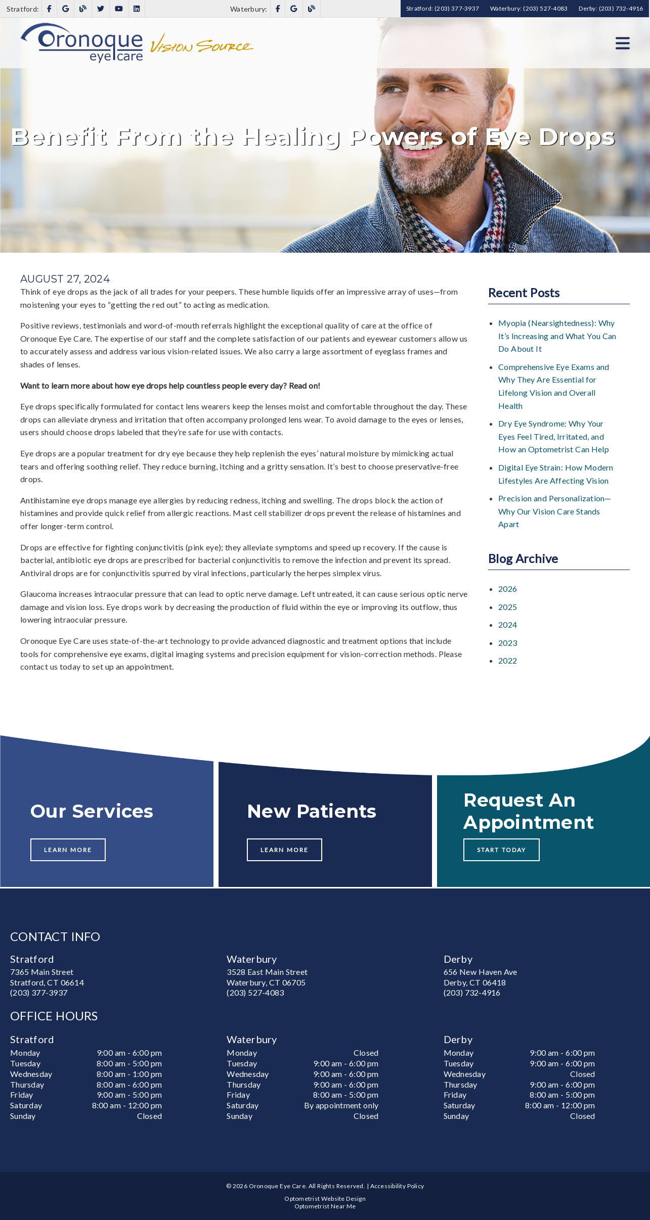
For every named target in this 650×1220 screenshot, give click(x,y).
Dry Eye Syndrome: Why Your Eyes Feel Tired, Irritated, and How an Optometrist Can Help (553, 436)
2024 (507, 624)
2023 (507, 642)
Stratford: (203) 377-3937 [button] (442, 8)
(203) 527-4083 (255, 992)
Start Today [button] (501, 850)
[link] (49, 9)
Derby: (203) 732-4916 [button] (611, 8)
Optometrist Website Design (325, 1198)
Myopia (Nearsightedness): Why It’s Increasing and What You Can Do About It (557, 335)
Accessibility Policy (397, 1186)
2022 (507, 660)
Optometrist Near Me (325, 1206)
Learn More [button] (68, 850)
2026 (507, 588)
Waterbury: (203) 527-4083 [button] (529, 8)
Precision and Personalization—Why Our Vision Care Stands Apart (555, 511)
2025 (507, 607)
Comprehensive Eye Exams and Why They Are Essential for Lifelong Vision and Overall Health (553, 386)
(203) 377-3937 (38, 992)
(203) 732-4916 (472, 992)
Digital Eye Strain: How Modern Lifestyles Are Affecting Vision (556, 473)
